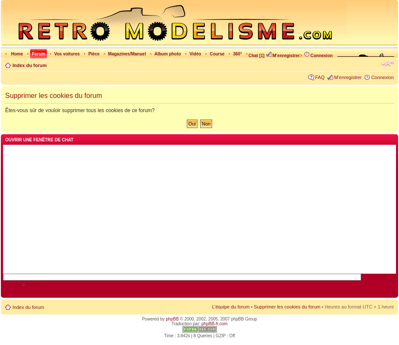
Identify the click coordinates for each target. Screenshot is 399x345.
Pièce (93, 54)
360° (237, 54)
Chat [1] (256, 55)
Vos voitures (67, 54)
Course (217, 54)
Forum (38, 54)
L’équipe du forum (230, 306)
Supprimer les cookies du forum (287, 306)
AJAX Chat (12, 285)
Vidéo (195, 54)
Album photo (168, 54)
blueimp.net (35, 285)
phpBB (172, 319)
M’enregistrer (283, 55)
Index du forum (29, 65)
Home (17, 54)
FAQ (320, 77)
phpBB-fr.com (214, 323)
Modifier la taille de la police (387, 63)
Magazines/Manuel (127, 54)
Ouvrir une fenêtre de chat (39, 139)
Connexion (318, 55)
